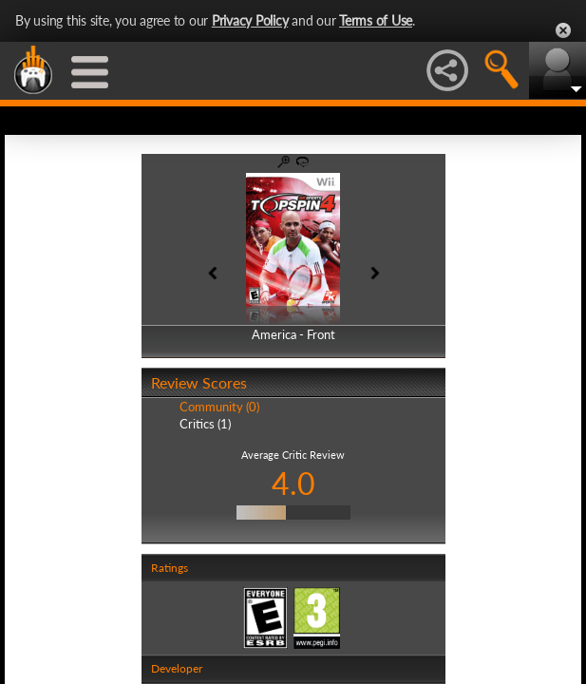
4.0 (293, 483)
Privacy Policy (250, 20)
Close (563, 30)
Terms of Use (375, 20)
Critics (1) (205, 423)
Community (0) (219, 406)
